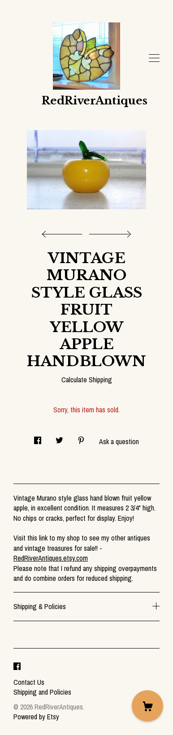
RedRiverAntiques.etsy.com (50, 558)
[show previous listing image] (64, 231)
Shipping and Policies (42, 692)
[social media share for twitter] (59, 438)
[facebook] (17, 667)
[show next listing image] (108, 231)
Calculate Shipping (86, 380)
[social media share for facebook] (37, 438)
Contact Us (28, 682)
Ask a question (119, 441)
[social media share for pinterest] (81, 438)
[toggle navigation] (154, 58)
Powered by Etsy (36, 717)
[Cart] (147, 706)
